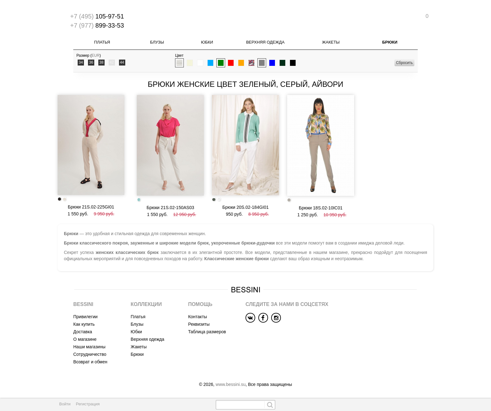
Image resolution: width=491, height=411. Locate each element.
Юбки (207, 42)
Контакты (197, 316)
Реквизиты (199, 324)
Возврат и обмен (90, 361)
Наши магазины (89, 346)
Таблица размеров (207, 331)
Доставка (82, 331)
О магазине (84, 339)
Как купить (84, 324)
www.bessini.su (231, 384)
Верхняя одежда (265, 42)
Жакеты (330, 42)
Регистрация (88, 404)
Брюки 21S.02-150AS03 (170, 207)
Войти (64, 404)
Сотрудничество (89, 354)
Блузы (157, 42)
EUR (96, 55)
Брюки (389, 42)
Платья (102, 42)
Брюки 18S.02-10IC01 (321, 207)
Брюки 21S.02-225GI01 (91, 206)
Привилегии (85, 316)
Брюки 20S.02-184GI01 (245, 207)
